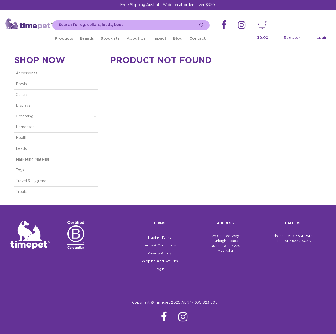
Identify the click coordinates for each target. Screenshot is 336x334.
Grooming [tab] (24, 116)
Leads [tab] (21, 148)
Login (322, 37)
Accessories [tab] (27, 73)
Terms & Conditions (159, 245)
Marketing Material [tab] (32, 159)
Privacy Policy (159, 253)
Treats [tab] (21, 191)
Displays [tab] (23, 105)
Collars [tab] (22, 94)
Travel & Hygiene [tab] (31, 181)
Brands (87, 38)
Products (64, 38)
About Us (136, 38)
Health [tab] (22, 138)
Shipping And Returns (159, 261)
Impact (159, 38)
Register (292, 37)
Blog (177, 38)
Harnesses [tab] (25, 127)
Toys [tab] (20, 170)
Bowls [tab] (21, 84)
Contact (197, 38)
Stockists (110, 38)
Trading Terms (159, 237)
